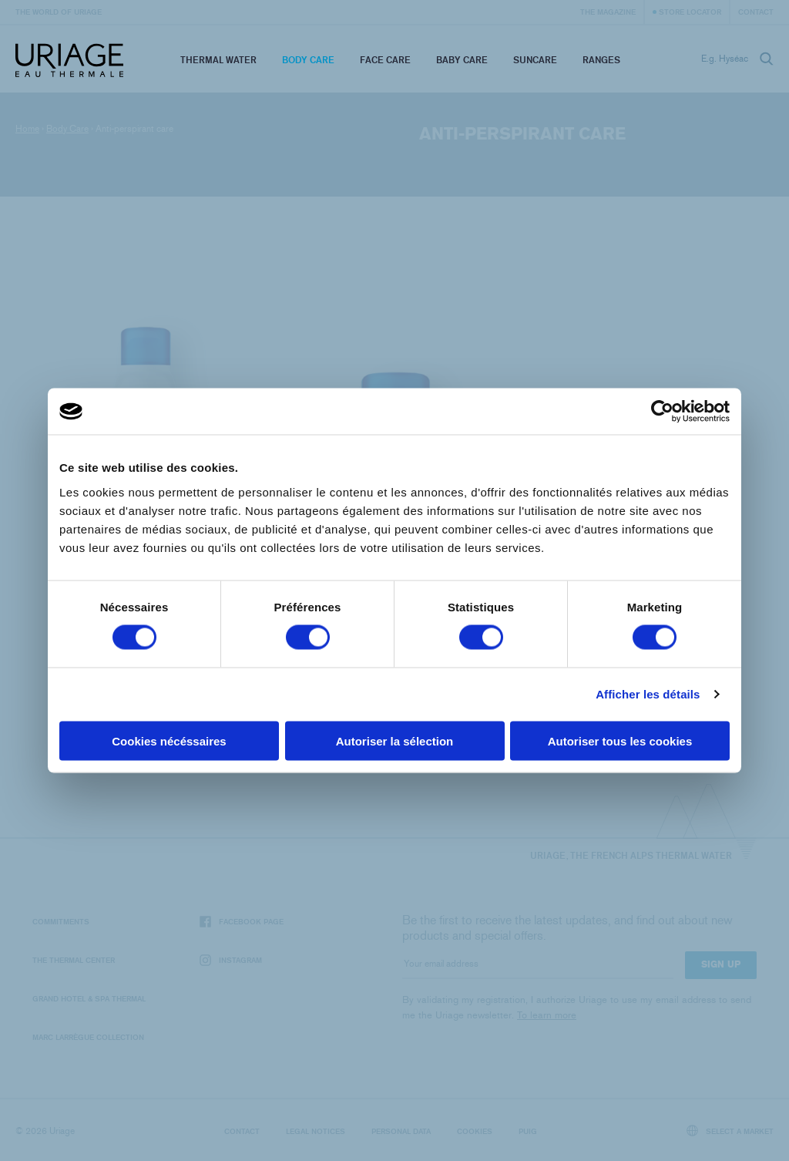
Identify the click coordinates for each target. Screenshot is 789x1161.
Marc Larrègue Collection (88, 1037)
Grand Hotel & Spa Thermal (89, 998)
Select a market (730, 1130)
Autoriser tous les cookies (620, 740)
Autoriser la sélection (395, 740)
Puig (528, 1131)
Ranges (601, 60)
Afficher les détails (648, 694)
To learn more (546, 1015)
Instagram (231, 960)
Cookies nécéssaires (169, 740)
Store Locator (690, 11)
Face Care (385, 60)
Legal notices (315, 1131)
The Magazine (608, 11)
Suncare (535, 60)
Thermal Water (218, 60)
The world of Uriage (58, 11)
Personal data (401, 1131)
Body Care (308, 60)
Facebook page (242, 922)
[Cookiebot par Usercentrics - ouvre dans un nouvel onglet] (662, 411)
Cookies (474, 1131)
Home (27, 128)
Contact (756, 11)
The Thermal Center (73, 959)
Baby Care (462, 60)
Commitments (60, 921)
